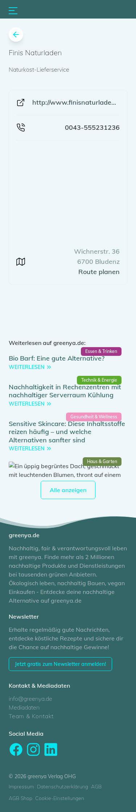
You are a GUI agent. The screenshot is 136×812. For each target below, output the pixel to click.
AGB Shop (20, 798)
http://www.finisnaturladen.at (76, 102)
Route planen (99, 272)
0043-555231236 (92, 127)
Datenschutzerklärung (62, 786)
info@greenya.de (30, 698)
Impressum (21, 786)
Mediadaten (24, 707)
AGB (96, 786)
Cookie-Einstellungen (59, 798)
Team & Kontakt (31, 716)
